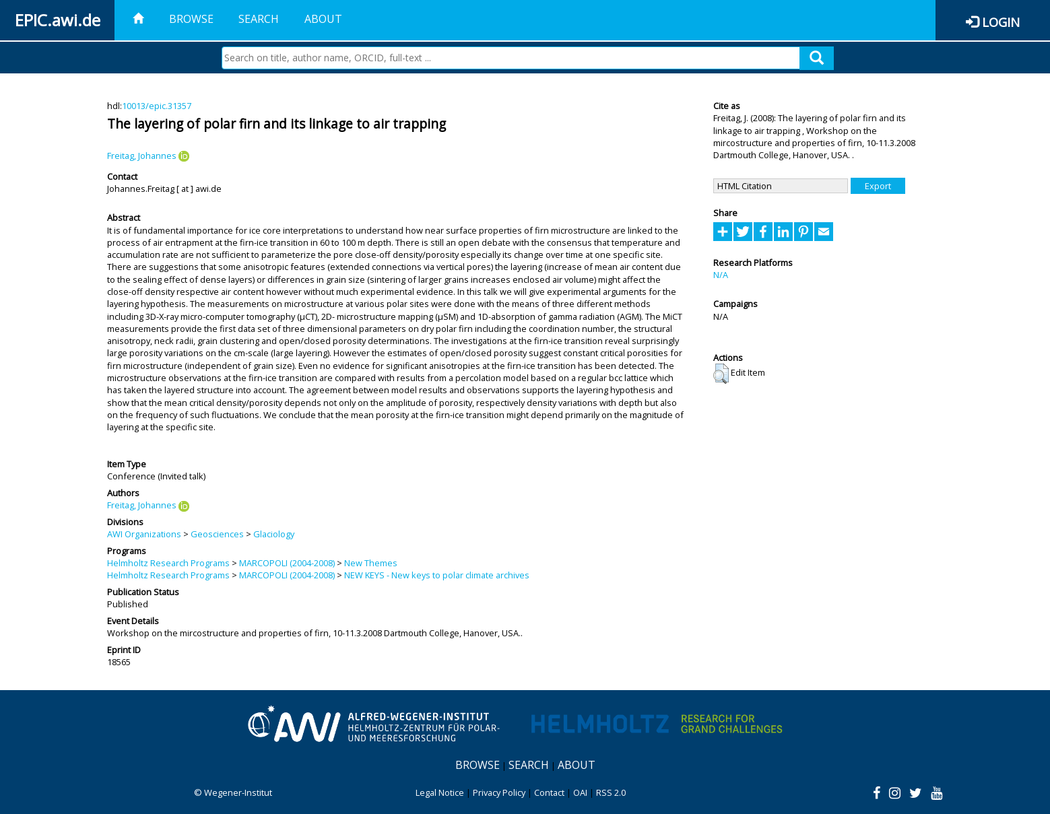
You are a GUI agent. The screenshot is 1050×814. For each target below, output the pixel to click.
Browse (191, 18)
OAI (580, 792)
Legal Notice (440, 792)
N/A (720, 275)
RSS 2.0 (611, 792)
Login (1001, 21)
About (323, 18)
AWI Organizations (144, 534)
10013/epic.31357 (156, 106)
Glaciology (273, 534)
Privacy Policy (499, 792)
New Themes (370, 563)
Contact (549, 792)
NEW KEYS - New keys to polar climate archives (436, 575)
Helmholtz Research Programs (168, 563)
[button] (721, 374)
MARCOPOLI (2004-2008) (287, 563)
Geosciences (217, 534)
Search (258, 18)
